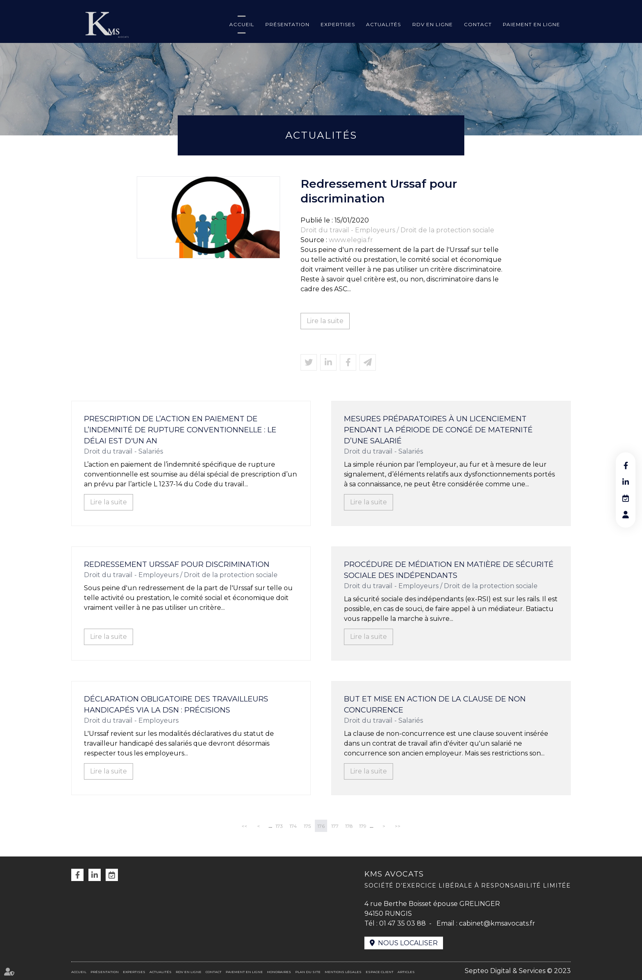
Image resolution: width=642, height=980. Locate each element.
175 (307, 826)
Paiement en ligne (531, 24)
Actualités (383, 24)
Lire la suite (325, 321)
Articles (406, 972)
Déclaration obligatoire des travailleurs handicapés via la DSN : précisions (176, 705)
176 (321, 826)
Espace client (379, 972)
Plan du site (308, 972)
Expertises (338, 24)
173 (279, 826)
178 (349, 826)
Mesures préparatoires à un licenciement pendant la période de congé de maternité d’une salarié (438, 429)
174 (293, 826)
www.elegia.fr (351, 240)
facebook (625, 465)
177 (335, 826)
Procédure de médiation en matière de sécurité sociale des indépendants (449, 570)
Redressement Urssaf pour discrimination (176, 564)
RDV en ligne (432, 24)
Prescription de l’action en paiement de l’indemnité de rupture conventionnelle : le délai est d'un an (180, 429)
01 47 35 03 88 (402, 923)
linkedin (625, 481)
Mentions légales (343, 972)
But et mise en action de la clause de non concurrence (435, 705)
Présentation (287, 24)
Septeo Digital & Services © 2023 (518, 971)
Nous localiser (408, 943)
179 (362, 826)
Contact (478, 24)
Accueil (241, 24)
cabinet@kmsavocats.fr (497, 923)
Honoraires (279, 972)
